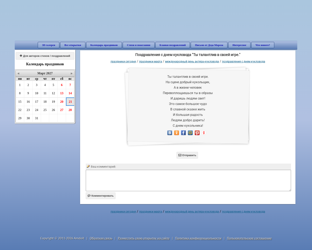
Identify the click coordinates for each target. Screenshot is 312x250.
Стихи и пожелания (138, 45)
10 (36, 93)
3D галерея (48, 45)
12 (53, 93)
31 (36, 118)
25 (45, 110)
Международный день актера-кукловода (192, 61)
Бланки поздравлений (173, 45)
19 (53, 101)
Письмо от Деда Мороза (209, 45)
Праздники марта (150, 61)
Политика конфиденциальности (198, 238)
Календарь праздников (104, 45)
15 (19, 101)
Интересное (239, 45)
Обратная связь (101, 238)
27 (61, 110)
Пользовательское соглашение (249, 238)
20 (61, 101)
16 (28, 101)
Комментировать (101, 195)
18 (45, 101)
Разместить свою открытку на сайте (144, 238)
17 (36, 101)
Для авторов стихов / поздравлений (45, 55)
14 (70, 93)
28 (70, 110)
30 (28, 118)
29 (19, 118)
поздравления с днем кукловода (243, 61)
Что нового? (262, 45)
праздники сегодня (123, 61)
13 (61, 93)
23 (28, 110)
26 (53, 110)
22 (19, 110)
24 (36, 110)
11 (44, 93)
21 (70, 101)
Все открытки (72, 45)
